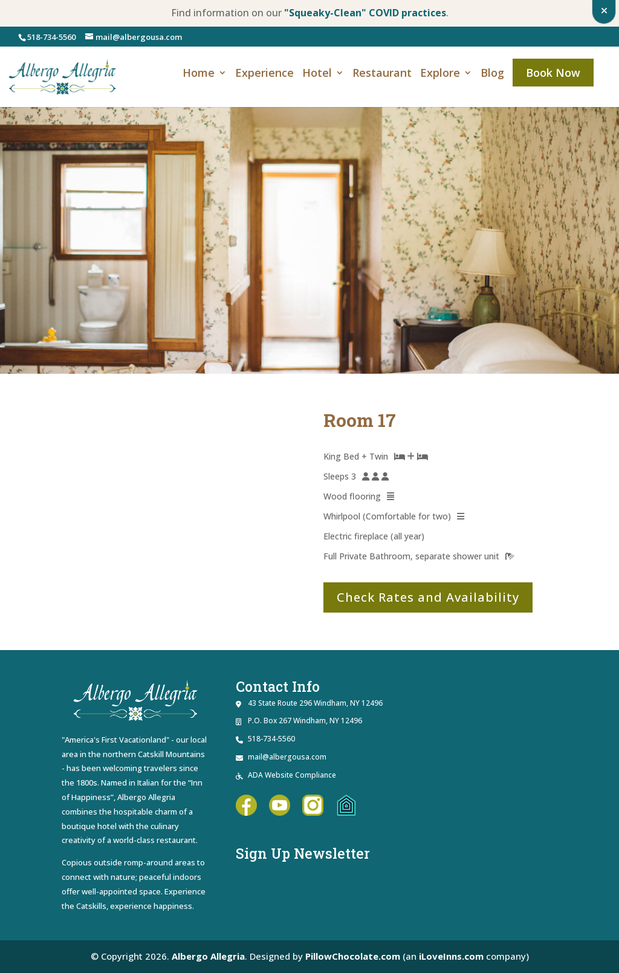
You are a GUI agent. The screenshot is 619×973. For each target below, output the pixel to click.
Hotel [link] (317, 74)
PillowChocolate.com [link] (352, 956)
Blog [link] (492, 74)
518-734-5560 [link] (51, 36)
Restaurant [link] (382, 74)
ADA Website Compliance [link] (292, 775)
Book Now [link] (553, 72)
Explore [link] (440, 74)
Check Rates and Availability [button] (428, 597)
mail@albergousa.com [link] (287, 757)
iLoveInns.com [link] (451, 956)
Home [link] (199, 74)
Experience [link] (264, 74)
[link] (62, 76)
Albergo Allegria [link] (208, 956)
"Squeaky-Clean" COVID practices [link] (365, 12)
